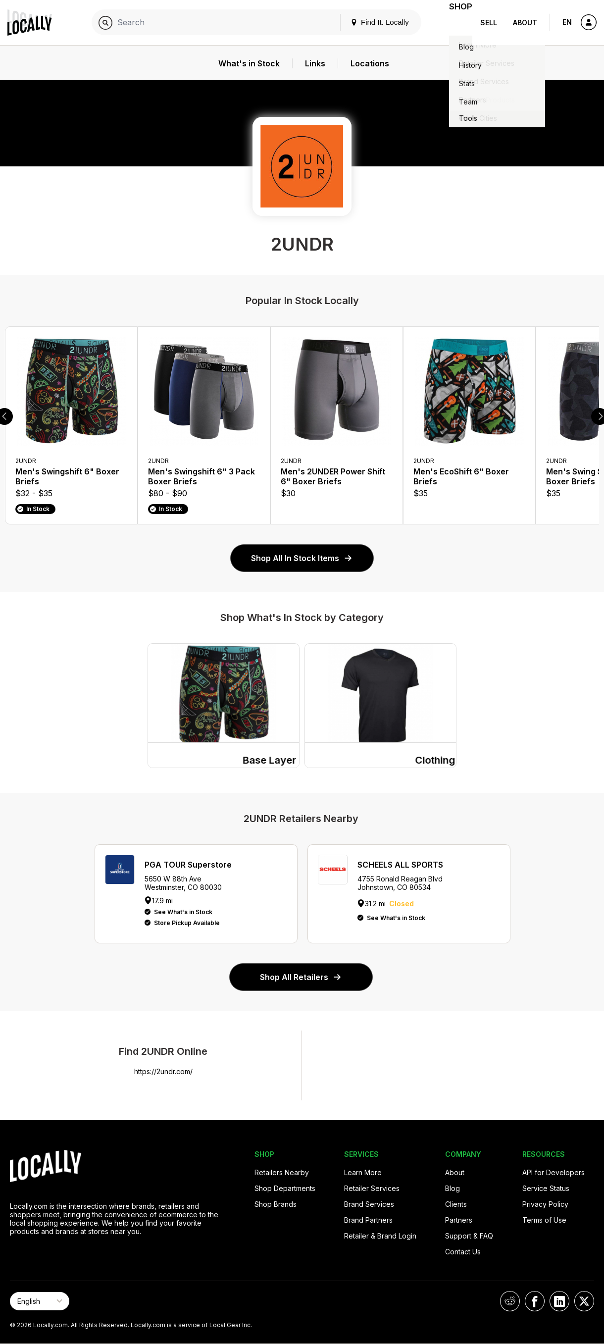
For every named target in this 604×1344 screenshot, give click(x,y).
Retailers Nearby (281, 1172)
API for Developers (553, 1172)
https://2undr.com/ (163, 1071)
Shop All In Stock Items (302, 558)
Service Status (545, 1188)
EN (567, 22)
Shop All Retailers (301, 977)
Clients (456, 1204)
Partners (458, 1220)
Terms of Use (544, 1220)
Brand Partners (368, 1220)
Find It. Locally (367, 22)
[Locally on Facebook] (535, 1301)
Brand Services (369, 1204)
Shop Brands (275, 1204)
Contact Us (463, 1251)
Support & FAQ (469, 1236)
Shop (454, 22)
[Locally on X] (584, 1301)
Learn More (363, 1172)
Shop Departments (284, 1188)
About (525, 22)
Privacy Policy (545, 1204)
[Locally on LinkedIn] (559, 1301)
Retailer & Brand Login (380, 1236)
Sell (488, 22)
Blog (452, 1188)
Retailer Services (372, 1188)
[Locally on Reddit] (510, 1301)
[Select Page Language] (39, 1301)
